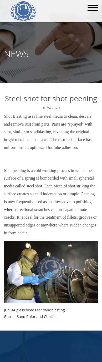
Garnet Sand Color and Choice (29, 316)
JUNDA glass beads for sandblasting (34, 309)
